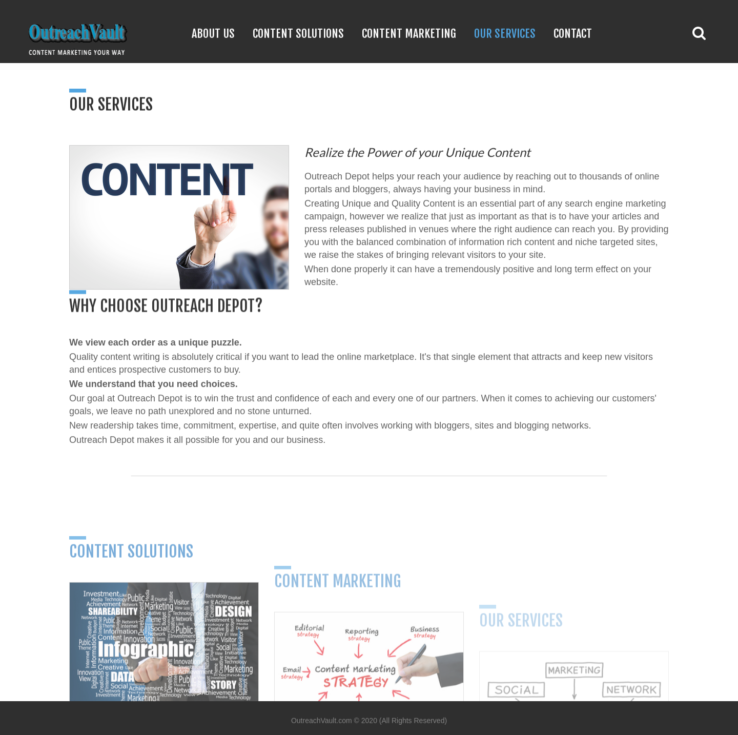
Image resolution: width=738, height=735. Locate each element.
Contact (573, 33)
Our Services (505, 33)
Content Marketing (409, 33)
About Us (213, 33)
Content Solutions (298, 33)
